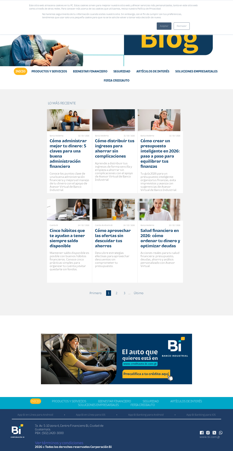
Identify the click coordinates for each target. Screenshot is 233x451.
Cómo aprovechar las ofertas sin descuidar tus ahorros (113, 238)
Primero (96, 293)
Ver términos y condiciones (59, 443)
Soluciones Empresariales (196, 71)
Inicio (20, 71)
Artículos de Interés (152, 71)
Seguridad (121, 71)
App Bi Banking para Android (146, 414)
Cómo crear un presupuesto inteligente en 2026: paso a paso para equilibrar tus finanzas (160, 153)
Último (138, 293)
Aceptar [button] (164, 26)
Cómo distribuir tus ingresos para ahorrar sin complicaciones (114, 148)
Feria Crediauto (116, 80)
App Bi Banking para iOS (201, 414)
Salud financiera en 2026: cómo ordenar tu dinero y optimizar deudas (160, 238)
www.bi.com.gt (210, 436)
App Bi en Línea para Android (35, 414)
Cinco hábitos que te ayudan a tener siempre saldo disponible (67, 238)
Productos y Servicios (49, 71)
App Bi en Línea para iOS (90, 414)
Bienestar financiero (90, 71)
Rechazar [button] (182, 26)
